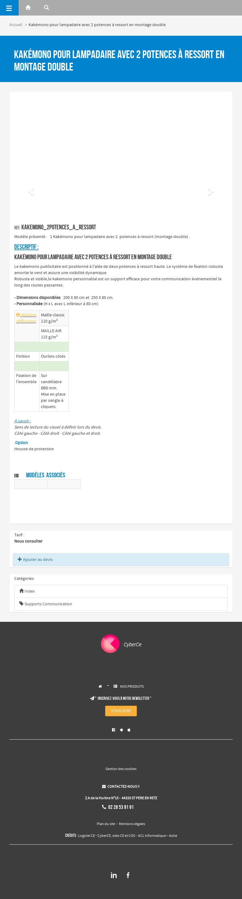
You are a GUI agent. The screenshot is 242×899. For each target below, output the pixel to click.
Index (27, 591)
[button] (30, 189)
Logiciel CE (86, 835)
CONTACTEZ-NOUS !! (120, 786)
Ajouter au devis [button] (35, 559)
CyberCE (104, 835)
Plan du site (106, 824)
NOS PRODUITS (132, 686)
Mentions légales (132, 824)
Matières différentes (26, 318)
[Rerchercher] (46, 8)
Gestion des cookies (121, 769)
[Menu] (9, 8)
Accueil (15, 25)
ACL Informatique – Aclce (157, 835)
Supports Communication (45, 604)
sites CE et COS (123, 835)
